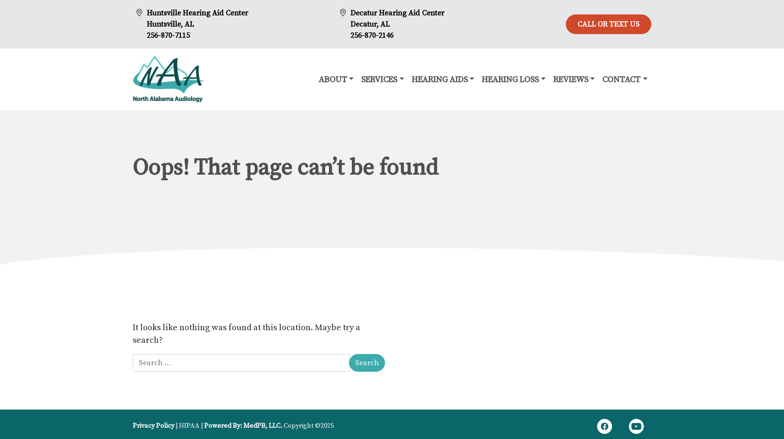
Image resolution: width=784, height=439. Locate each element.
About (333, 79)
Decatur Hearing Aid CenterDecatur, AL (397, 18)
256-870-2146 (371, 35)
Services (379, 79)
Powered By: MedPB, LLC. (243, 426)
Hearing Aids (440, 79)
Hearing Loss (510, 79)
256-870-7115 (168, 35)
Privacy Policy (153, 426)
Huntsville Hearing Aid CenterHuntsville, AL (197, 18)
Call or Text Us (608, 24)
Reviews (570, 79)
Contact (621, 79)
